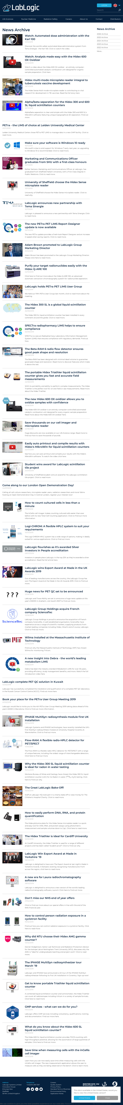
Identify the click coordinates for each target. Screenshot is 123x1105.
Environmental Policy (58, 1091)
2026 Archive (102, 34)
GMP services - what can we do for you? (51, 1006)
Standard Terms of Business (60, 1089)
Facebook (28, 1089)
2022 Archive (102, 47)
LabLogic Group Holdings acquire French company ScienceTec (52, 610)
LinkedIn (36, 1089)
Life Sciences (7, 19)
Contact (99, 19)
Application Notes (56, 1093)
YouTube (41, 1089)
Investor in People (91, 1085)
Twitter (32, 1089)
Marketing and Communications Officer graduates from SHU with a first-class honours (55, 160)
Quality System (55, 1085)
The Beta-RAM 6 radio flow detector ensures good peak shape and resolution (54, 350)
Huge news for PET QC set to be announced (54, 591)
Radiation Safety (51, 19)
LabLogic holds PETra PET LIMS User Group (53, 286)
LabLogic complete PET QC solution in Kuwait (32, 681)
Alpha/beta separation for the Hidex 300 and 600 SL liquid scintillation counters (57, 103)
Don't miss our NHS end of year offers (49, 898)
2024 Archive (102, 41)
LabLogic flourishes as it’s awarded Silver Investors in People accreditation (52, 548)
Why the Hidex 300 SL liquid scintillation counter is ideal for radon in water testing (57, 765)
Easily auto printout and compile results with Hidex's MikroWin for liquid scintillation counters (57, 445)
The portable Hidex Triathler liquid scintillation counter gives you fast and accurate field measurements (55, 375)
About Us (84, 19)
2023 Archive (102, 44)
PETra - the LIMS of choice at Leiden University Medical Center (43, 125)
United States (84, 1098)
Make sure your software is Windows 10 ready (55, 142)
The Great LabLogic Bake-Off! (44, 787)
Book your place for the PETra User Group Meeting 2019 (39, 699)
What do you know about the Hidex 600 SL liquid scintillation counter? (53, 1028)
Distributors (115, 19)
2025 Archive (102, 37)
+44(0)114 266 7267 (33, 1085)
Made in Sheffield (115, 1084)
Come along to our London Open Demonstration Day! (38, 485)
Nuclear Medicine (28, 19)
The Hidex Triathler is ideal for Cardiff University (56, 836)
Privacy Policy (55, 1087)
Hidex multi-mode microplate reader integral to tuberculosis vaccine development (56, 81)
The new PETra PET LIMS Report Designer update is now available (52, 225)
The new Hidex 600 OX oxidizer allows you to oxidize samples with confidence (54, 400)
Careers (69, 19)
